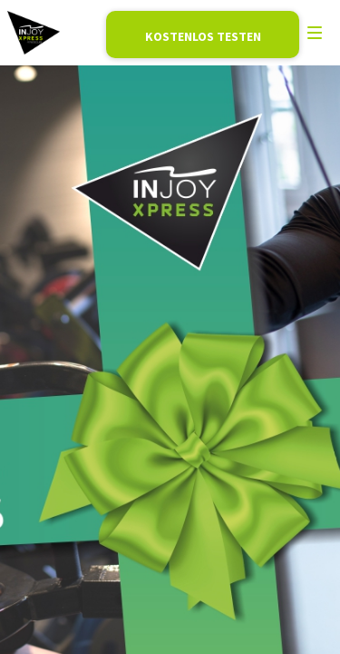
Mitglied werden (202, 34)
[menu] (314, 33)
